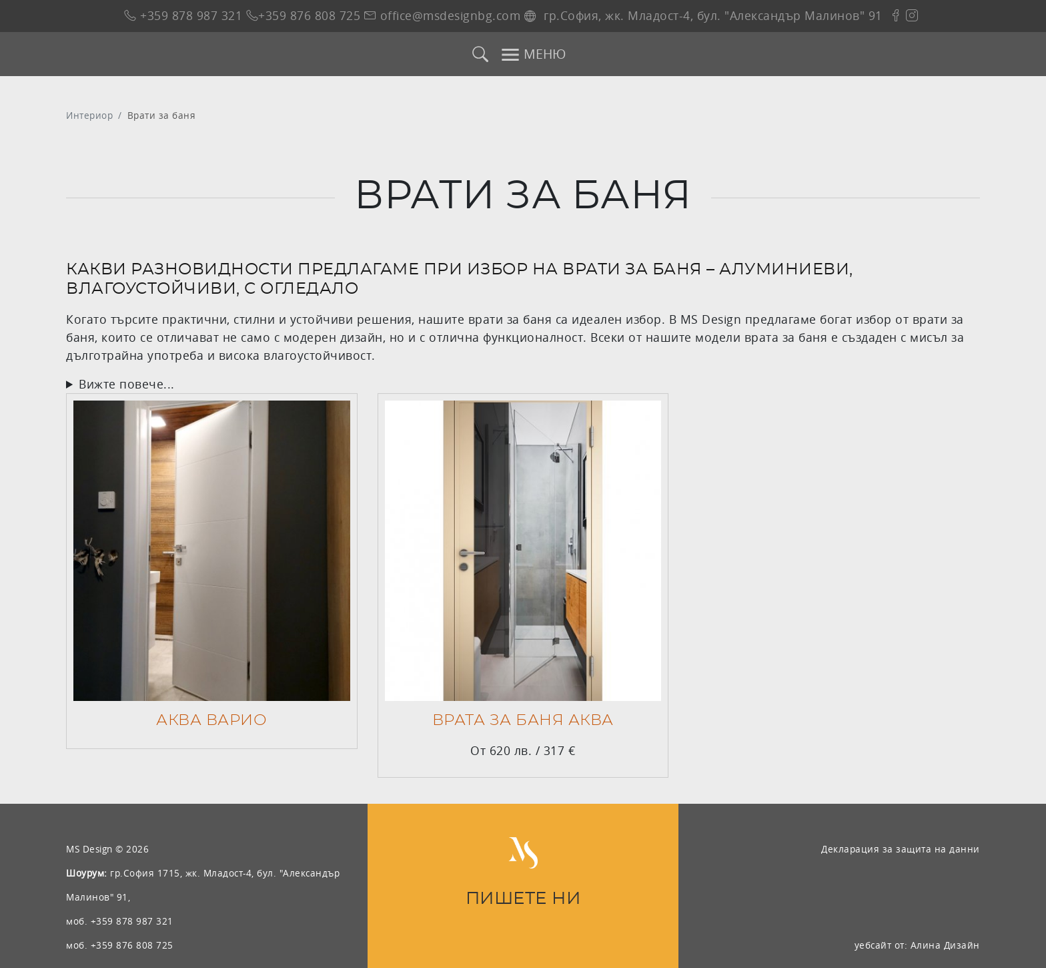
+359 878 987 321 (183, 15)
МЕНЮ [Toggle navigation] (533, 55)
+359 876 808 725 (303, 15)
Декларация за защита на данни (900, 848)
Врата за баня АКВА (523, 720)
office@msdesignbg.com (442, 15)
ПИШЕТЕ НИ (523, 899)
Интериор (89, 115)
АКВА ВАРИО (211, 720)
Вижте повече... (127, 384)
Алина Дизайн (945, 945)
